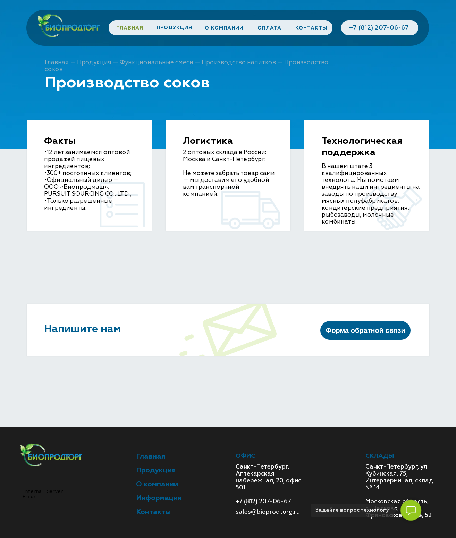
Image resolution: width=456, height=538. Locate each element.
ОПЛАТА (269, 28)
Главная (57, 62)
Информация (158, 498)
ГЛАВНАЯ (129, 28)
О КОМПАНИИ (224, 28)
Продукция (94, 62)
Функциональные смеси (156, 62)
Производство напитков (239, 62)
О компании (157, 484)
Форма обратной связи (365, 330)
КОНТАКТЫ (311, 28)
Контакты (153, 511)
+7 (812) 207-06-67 (379, 28)
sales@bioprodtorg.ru (268, 511)
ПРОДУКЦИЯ (174, 28)
